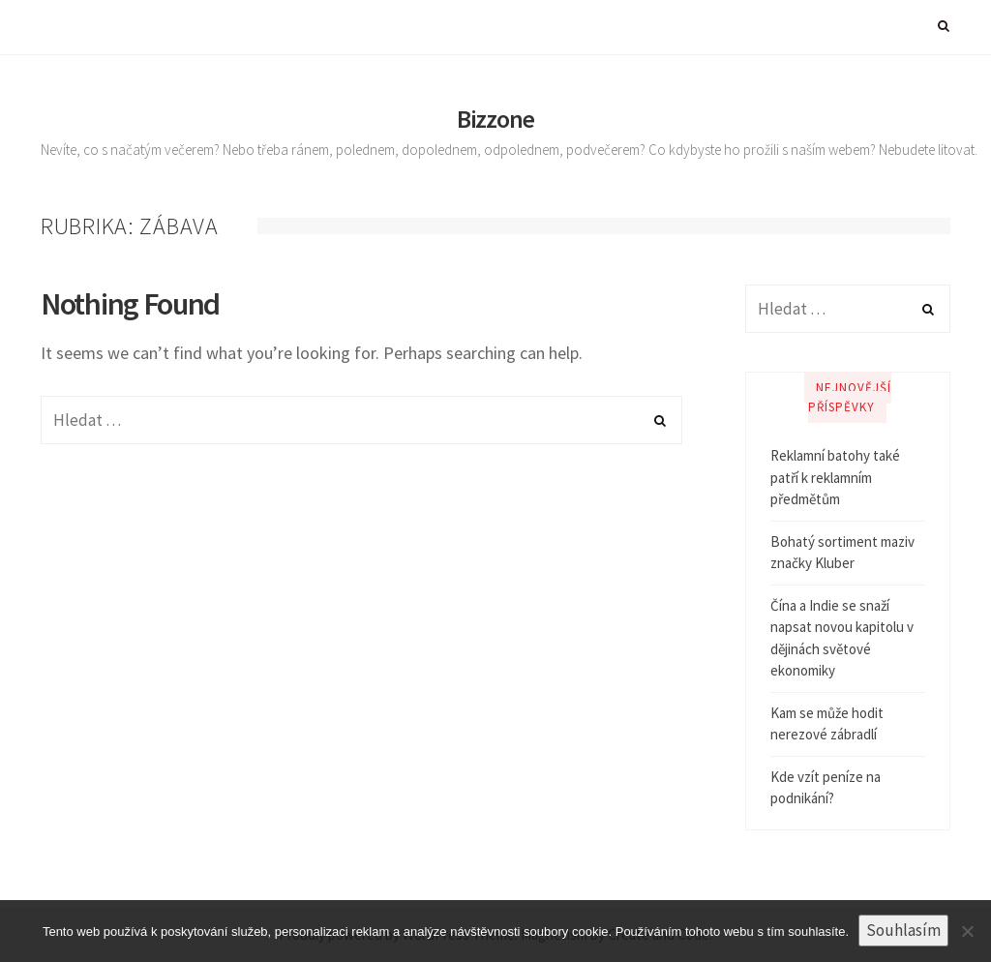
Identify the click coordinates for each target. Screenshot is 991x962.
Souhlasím (903, 930)
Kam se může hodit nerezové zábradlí (827, 724)
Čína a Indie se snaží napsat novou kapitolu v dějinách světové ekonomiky (842, 638)
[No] (966, 931)
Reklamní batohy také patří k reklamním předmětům (835, 477)
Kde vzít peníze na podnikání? (825, 787)
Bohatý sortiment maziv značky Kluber (842, 552)
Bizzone (495, 119)
